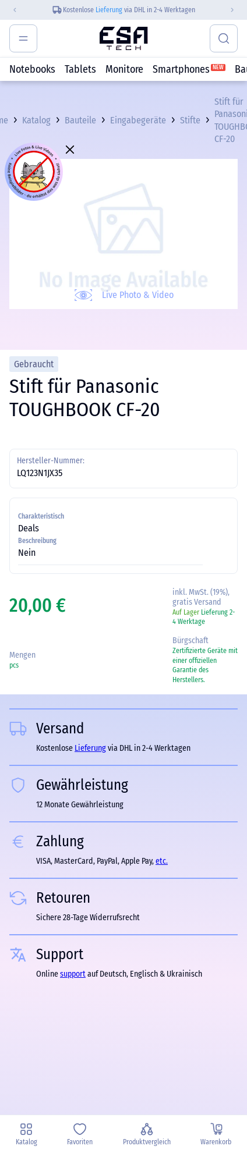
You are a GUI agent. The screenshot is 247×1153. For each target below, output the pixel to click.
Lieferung (109, 10)
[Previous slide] (10, 10)
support (73, 974)
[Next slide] (237, 10)
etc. (162, 861)
